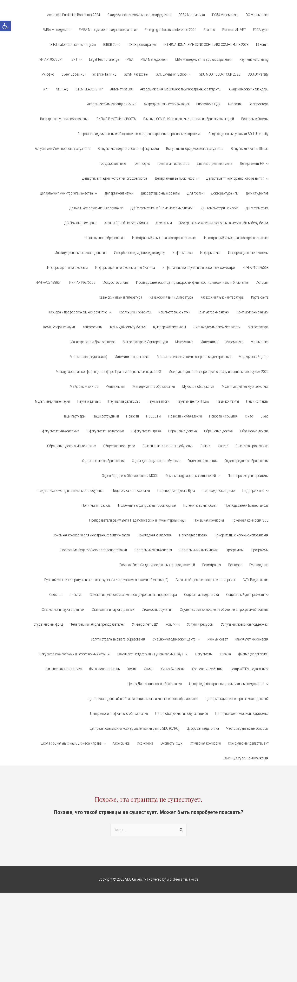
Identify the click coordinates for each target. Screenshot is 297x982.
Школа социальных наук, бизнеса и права (71, 743)
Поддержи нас (253, 490)
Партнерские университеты (248, 475)
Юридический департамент (248, 743)
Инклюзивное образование (104, 238)
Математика (184, 342)
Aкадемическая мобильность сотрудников (139, 15)
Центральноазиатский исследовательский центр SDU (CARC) (134, 728)
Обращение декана (182, 431)
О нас (249, 416)
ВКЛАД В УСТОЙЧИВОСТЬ (116, 119)
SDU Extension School (171, 74)
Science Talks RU (104, 74)
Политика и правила (96, 505)
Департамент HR (252, 163)
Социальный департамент (245, 594)
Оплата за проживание (252, 446)
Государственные (112, 163)
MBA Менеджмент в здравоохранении (203, 59)
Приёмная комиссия (208, 520)
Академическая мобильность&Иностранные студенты (180, 89)
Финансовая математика (64, 669)
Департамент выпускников (174, 178)
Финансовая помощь (104, 669)
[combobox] (148, 830)
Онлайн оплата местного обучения (168, 446)
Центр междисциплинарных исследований (237, 698)
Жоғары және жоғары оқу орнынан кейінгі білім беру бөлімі (224, 223)
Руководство (259, 565)
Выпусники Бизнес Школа (250, 148)
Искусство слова (115, 282)
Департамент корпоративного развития (235, 178)
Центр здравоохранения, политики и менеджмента (226, 684)
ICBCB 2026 (111, 44)
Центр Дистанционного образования (155, 684)
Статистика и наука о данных (63, 609)
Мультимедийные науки (52, 401)
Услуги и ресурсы (200, 624)
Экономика (121, 743)
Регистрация (211, 565)
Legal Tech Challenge (104, 59)
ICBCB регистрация (142, 44)
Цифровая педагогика (203, 728)
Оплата (205, 446)
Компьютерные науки (174, 312)
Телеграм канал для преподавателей (98, 624)
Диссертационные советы (160, 193)
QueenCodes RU (73, 74)
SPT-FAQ (62, 89)
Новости (132, 416)
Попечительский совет (200, 505)
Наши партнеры (74, 416)
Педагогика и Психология (131, 490)
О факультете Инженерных (59, 431)
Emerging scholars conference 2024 (170, 29)
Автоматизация (121, 89)
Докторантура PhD (224, 193)
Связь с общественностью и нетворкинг (205, 580)
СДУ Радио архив (256, 580)
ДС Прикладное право (80, 223)
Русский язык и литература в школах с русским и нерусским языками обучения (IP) (106, 580)
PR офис (48, 74)
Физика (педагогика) (253, 654)
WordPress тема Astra (182, 879)
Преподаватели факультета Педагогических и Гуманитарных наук (137, 520)
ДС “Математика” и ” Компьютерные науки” (161, 208)
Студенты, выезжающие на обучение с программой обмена (224, 609)
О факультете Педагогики (105, 431)
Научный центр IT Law (193, 401)
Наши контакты (228, 401)
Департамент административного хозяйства (114, 178)
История (262, 282)
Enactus (209, 29)
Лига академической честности (216, 327)
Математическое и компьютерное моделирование (194, 357)
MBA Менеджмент (154, 59)
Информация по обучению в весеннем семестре (198, 267)
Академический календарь (249, 89)
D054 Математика (192, 15)
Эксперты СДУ (172, 743)
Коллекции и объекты (135, 312)
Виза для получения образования (64, 119)
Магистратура (258, 327)
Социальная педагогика (201, 594)
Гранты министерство (173, 163)
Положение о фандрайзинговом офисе (147, 505)
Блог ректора (259, 104)
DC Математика (257, 15)
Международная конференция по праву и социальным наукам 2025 (219, 371)
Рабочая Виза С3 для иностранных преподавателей (157, 565)
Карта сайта (260, 297)
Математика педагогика (132, 357)
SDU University (258, 74)
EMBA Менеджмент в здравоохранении (108, 29)
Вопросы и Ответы (255, 119)
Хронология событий (207, 669)
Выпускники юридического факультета (195, 148)
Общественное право (119, 446)
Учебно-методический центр (174, 639)
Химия (132, 669)
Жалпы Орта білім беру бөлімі (126, 223)
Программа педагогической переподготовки (93, 550)
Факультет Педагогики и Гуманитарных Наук (150, 654)
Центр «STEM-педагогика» (249, 669)
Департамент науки (119, 193)
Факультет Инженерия (252, 639)
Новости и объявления (185, 416)
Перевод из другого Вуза (176, 490)
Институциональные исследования (80, 252)
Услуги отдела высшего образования (118, 639)
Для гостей (195, 193)
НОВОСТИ (153, 416)
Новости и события (223, 416)
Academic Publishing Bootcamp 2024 (73, 15)
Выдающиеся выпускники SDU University (239, 134)
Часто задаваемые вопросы (247, 728)
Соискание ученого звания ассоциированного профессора (133, 594)
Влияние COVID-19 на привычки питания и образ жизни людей (188, 119)
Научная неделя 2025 (124, 401)
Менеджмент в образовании (154, 386)
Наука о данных (89, 401)
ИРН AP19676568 (255, 267)
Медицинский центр (254, 357)
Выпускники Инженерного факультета (62, 148)
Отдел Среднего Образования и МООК (130, 475)
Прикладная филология (154, 535)
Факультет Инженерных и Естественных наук (72, 654)
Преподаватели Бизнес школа (246, 505)
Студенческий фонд (48, 624)
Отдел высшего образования (103, 461)
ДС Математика (257, 208)
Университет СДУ (145, 624)
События (55, 594)
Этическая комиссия (205, 743)
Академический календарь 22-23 (111, 104)
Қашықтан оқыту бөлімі (128, 327)
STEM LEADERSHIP (89, 89)
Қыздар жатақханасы (169, 327)
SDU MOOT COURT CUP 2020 (219, 74)
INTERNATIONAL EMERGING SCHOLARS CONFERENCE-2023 (206, 44)
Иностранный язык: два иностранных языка (164, 238)
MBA (130, 59)
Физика (225, 654)
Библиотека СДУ (208, 104)
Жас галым (164, 223)
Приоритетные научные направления (241, 535)
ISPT (74, 59)
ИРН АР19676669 (82, 282)
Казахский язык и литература (120, 297)
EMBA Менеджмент (57, 29)
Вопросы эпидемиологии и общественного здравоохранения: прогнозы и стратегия (139, 134)
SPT (46, 89)
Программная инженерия (153, 550)
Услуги (170, 624)
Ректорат (235, 565)
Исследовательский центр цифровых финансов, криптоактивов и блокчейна (192, 282)
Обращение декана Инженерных (71, 446)
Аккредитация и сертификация (166, 104)
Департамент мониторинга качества (66, 193)
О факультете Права (146, 431)
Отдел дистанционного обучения (156, 461)
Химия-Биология (172, 669)
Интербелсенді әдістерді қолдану (139, 252)
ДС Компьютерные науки (219, 208)
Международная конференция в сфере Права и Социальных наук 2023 (108, 371)
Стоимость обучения (157, 609)
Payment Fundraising (254, 59)
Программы (234, 550)
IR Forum (262, 44)
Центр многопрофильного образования (119, 713)
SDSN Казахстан (136, 74)
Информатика (182, 252)
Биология (235, 104)
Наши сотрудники (106, 416)
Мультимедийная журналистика (245, 386)
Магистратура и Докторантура (93, 342)
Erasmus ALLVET (234, 29)
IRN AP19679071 (50, 59)
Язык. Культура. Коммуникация (246, 758)
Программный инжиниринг (198, 550)
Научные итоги (158, 401)
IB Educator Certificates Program (73, 44)
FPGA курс (261, 29)
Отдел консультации (202, 461)
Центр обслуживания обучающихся (181, 713)
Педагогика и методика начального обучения (70, 490)
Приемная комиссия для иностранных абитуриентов (91, 535)
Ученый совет (217, 639)
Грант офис (141, 163)
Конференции (92, 327)
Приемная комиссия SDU (250, 520)
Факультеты (203, 654)
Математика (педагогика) (88, 357)
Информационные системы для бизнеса (125, 267)
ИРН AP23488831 (48, 282)
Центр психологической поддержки (242, 713)
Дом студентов (257, 193)
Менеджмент (115, 386)
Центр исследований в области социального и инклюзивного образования (143, 698)
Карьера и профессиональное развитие (77, 312)
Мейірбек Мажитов (84, 386)
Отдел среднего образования (247, 461)
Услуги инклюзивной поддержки (245, 624)
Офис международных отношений (191, 475)
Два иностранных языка (214, 163)
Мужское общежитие (198, 386)
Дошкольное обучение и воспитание (96, 208)
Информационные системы (248, 252)
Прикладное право (193, 535)
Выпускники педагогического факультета (128, 148)
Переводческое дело (218, 490)
